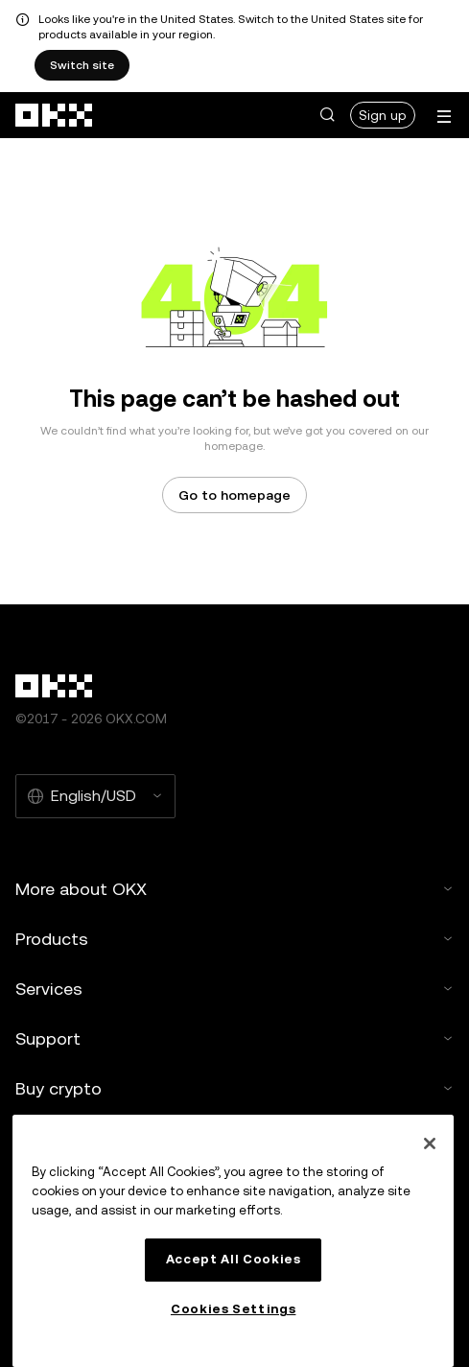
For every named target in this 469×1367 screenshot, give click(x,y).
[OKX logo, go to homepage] (54, 115)
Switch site (82, 65)
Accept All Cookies (233, 1259)
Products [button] (234, 939)
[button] (327, 115)
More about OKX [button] (234, 889)
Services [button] (234, 988)
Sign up (383, 115)
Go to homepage (234, 495)
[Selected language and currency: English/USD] (95, 796)
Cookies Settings (233, 1309)
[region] (233, 1241)
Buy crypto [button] (234, 1088)
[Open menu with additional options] (444, 116)
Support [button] (234, 1038)
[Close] (430, 1143)
